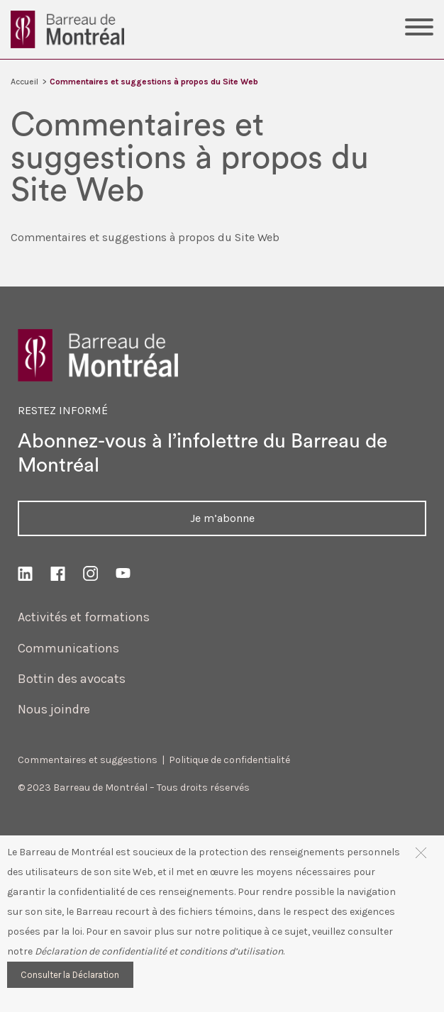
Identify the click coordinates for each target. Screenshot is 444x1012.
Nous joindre (54, 709)
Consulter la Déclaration (70, 974)
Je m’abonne (222, 518)
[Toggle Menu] (419, 29)
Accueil (24, 82)
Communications (68, 648)
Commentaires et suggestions (87, 760)
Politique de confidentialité (229, 760)
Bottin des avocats (72, 678)
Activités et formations (84, 617)
